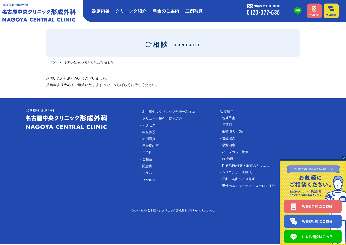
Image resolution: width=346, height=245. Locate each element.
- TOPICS (149, 181)
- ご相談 (148, 160)
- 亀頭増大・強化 (235, 132)
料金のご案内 (166, 11)
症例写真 (194, 11)
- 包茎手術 (229, 118)
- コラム (148, 174)
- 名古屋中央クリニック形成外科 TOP (171, 112)
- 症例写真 (149, 139)
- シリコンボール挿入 (238, 173)
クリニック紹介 (131, 11)
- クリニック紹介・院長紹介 (164, 118)
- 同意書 (148, 167)
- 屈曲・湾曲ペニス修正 (240, 180)
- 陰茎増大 (229, 138)
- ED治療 (228, 159)
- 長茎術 (228, 125)
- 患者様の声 (151, 146)
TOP (54, 62)
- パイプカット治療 (236, 152)
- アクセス (149, 125)
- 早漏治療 (229, 145)
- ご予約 (148, 153)
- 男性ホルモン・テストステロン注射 (251, 187)
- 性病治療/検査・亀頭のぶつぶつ (247, 166)
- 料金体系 (149, 132)
